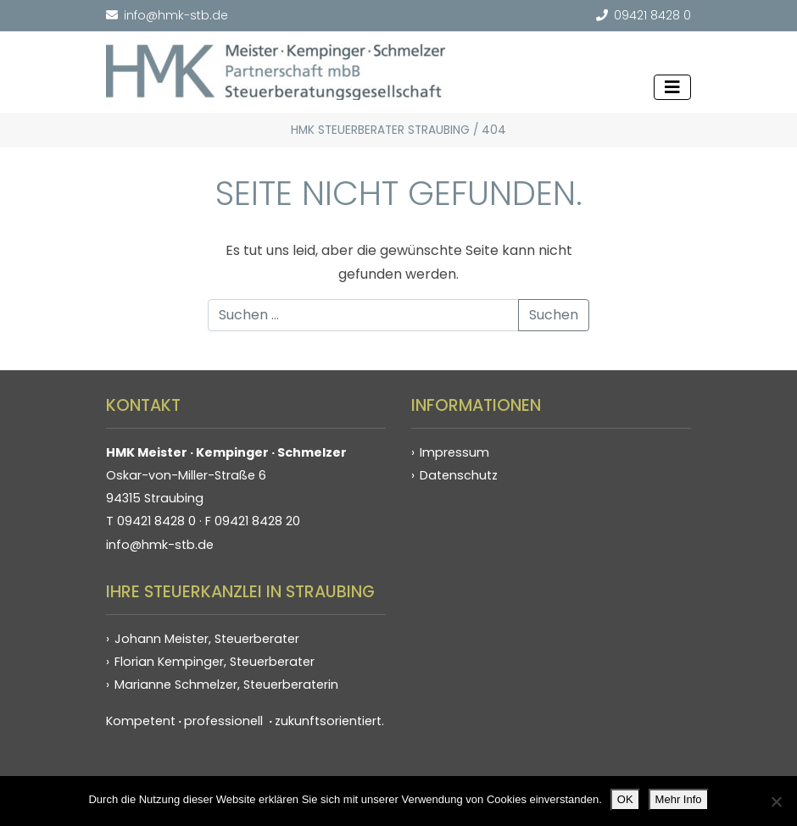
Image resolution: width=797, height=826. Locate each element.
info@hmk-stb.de (167, 15)
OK (625, 799)
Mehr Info (678, 799)
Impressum (454, 452)
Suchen (553, 314)
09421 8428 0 (643, 15)
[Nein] (775, 801)
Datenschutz (459, 475)
